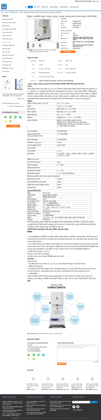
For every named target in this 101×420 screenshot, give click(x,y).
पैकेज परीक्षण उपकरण (7, 32)
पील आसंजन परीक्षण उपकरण (8, 22)
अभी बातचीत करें (74, 7)
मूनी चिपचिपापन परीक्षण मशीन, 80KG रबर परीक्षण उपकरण (33, 385)
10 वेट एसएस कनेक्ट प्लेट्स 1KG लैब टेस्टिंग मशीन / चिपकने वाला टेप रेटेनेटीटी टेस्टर (36, 413)
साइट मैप (80, 410)
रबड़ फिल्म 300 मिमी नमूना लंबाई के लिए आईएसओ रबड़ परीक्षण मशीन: (62, 385)
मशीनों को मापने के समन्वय (8, 55)
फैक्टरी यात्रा (45, 7)
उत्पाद (30, 7)
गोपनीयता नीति (15, 418)
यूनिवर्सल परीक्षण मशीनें (7, 19)
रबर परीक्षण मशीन (13, 12)
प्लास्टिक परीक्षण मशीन (7, 39)
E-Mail (75, 410)
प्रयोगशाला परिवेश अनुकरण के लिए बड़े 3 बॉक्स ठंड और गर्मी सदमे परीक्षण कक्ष (60, 406)
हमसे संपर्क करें (64, 7)
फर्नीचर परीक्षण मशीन (7, 61)
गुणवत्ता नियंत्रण (54, 7)
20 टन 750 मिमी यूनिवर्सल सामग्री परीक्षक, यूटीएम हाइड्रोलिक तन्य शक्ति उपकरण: (12, 414)
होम (26, 7)
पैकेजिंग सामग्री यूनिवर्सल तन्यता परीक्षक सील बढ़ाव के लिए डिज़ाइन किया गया (12, 411)
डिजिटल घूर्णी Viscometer (8, 68)
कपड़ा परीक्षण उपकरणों (7, 58)
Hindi (98, 1)
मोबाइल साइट (75, 412)
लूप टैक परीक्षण (5, 71)
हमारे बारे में (37, 7)
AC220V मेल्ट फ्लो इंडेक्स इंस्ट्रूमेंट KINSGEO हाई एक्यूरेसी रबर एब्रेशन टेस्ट (77, 385)
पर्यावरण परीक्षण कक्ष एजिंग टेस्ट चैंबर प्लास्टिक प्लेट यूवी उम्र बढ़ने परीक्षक (60, 402)
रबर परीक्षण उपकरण (47, 333)
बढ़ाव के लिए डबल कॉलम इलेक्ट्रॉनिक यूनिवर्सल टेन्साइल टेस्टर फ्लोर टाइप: (13, 407)
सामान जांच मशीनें (6, 52)
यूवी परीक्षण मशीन (6, 48)
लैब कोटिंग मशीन (6, 26)
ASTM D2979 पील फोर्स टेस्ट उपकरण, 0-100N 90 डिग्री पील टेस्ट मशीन (36, 409)
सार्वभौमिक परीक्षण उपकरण (36, 333)
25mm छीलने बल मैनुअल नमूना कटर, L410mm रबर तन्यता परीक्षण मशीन (48, 385)
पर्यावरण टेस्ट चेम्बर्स (6, 35)
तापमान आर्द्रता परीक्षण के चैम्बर (9, 29)
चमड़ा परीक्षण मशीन (6, 65)
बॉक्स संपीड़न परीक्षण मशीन (8, 45)
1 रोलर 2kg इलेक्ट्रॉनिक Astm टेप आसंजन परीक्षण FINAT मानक (35, 402)
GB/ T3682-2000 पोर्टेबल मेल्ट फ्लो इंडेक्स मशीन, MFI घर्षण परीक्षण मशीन (92, 385)
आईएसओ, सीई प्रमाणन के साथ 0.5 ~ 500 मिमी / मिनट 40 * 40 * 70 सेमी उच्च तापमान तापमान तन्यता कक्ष (12, 403)
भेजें (94, 402)
